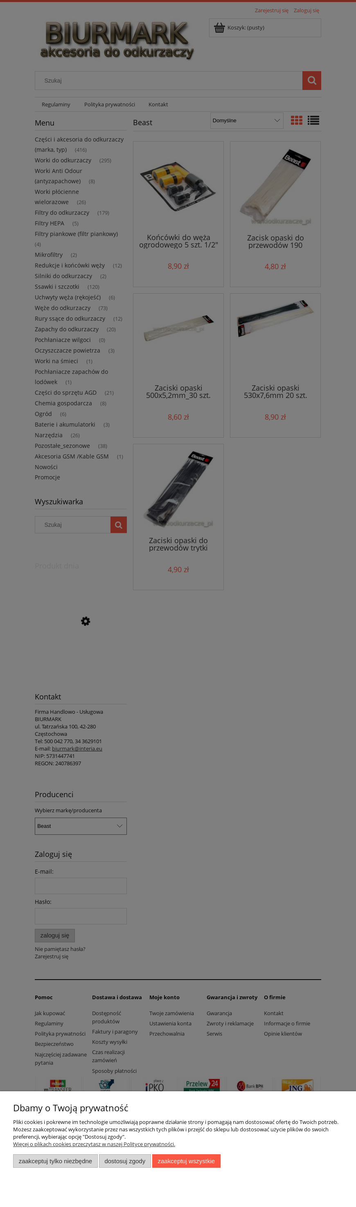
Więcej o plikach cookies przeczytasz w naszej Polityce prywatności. (94, 1144)
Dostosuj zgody (124, 1161)
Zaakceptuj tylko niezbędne (55, 1161)
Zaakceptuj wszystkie (186, 1161)
